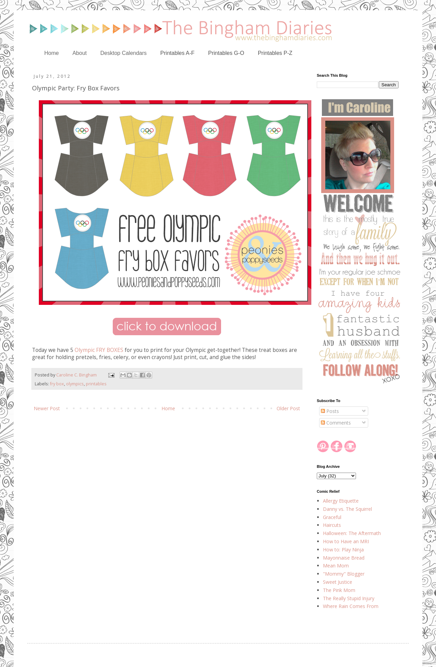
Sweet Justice (337, 582)
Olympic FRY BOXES (99, 350)
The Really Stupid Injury (348, 598)
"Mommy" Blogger (343, 573)
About (80, 53)
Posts (330, 411)
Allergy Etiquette (341, 501)
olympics (75, 384)
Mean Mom (336, 565)
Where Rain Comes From (350, 606)
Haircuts (332, 525)
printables (96, 384)
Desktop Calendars (123, 53)
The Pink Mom (339, 590)
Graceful (332, 517)
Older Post (288, 408)
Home (51, 53)
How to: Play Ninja (343, 549)
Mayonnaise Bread (343, 557)
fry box (57, 384)
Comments (336, 422)
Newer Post (47, 408)
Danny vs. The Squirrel (347, 509)
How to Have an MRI (346, 541)
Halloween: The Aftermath (352, 533)
